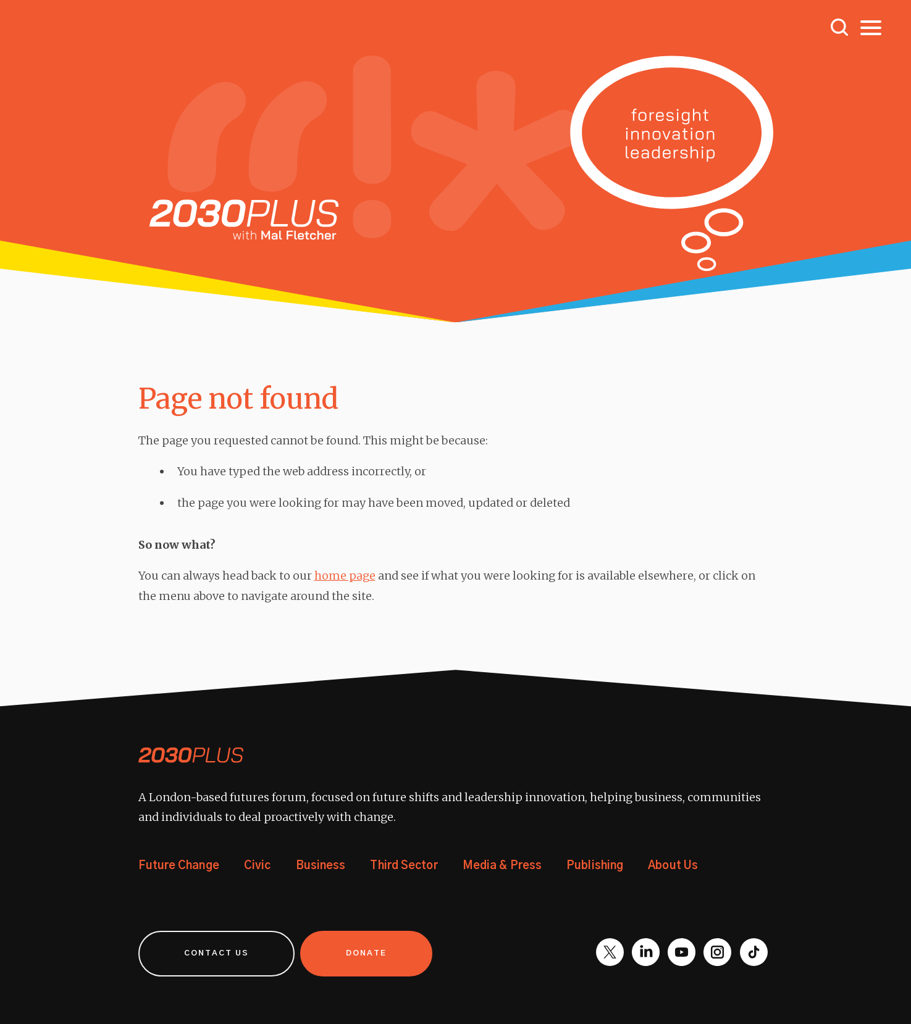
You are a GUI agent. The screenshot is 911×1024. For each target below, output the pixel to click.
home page (345, 575)
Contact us (216, 953)
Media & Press (502, 866)
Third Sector (403, 866)
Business (321, 866)
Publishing (594, 866)
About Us (673, 866)
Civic (257, 866)
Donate (366, 953)
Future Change (178, 866)
